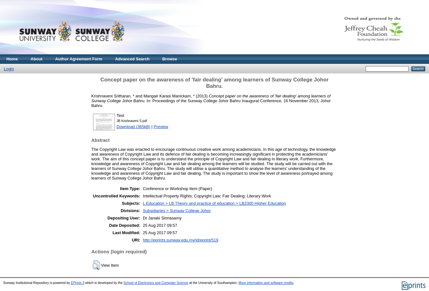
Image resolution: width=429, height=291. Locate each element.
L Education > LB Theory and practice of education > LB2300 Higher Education (214, 203)
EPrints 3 (77, 283)
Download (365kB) (133, 126)
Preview (161, 126)
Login (9, 68)
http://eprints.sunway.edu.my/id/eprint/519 (180, 240)
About (37, 59)
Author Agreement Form (78, 59)
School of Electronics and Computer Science (155, 283)
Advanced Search (132, 59)
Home (12, 59)
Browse (169, 59)
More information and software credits (266, 283)
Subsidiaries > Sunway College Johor (177, 210)
